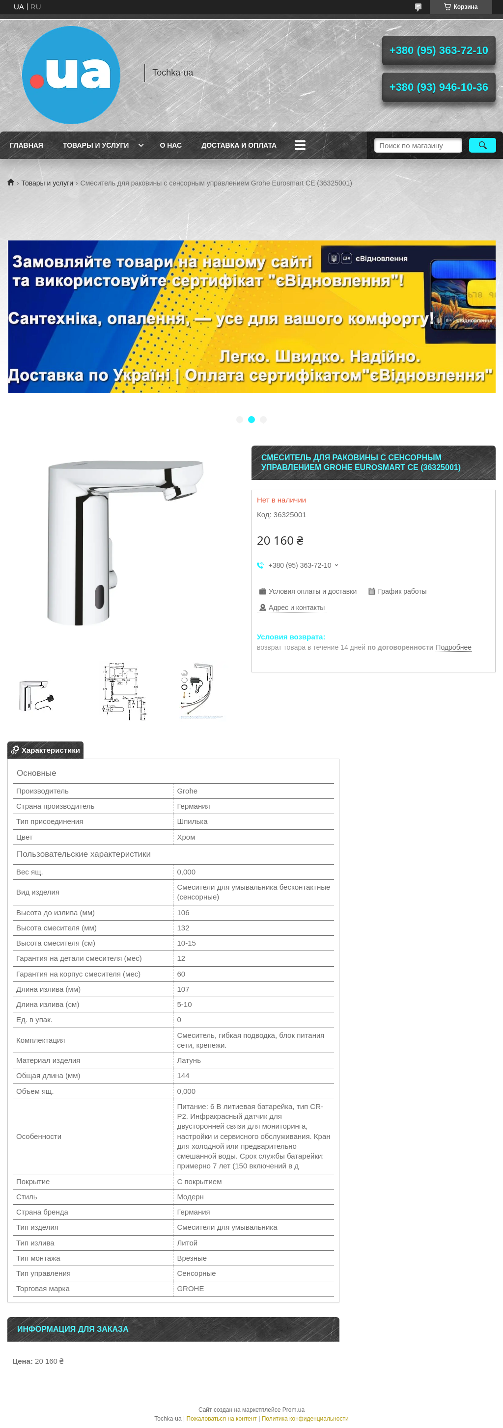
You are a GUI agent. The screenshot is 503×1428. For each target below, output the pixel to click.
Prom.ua (293, 1409)
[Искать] (482, 145)
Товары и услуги (96, 145)
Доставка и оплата (239, 145)
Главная (26, 145)
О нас (171, 145)
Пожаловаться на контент (221, 1418)
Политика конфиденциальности (305, 1418)
